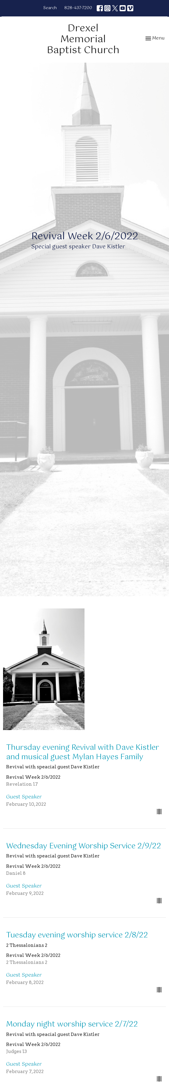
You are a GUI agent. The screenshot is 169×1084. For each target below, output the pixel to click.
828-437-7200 (78, 8)
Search (50, 8)
